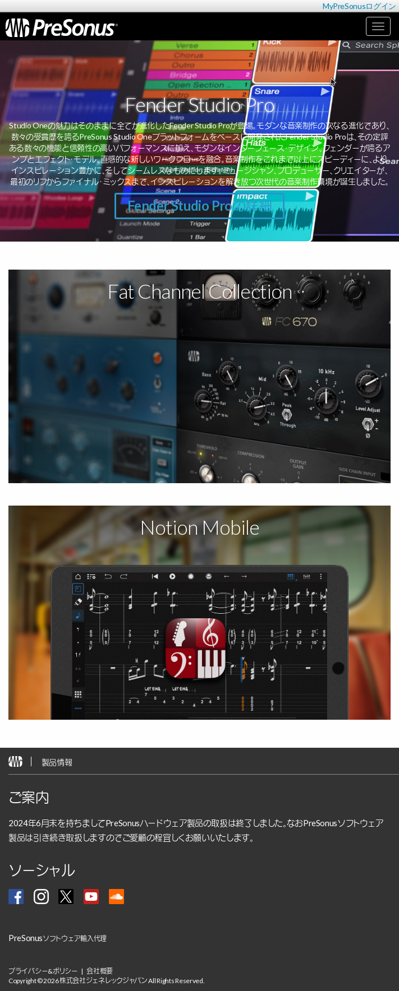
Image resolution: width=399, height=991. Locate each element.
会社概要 (99, 971)
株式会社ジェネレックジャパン (103, 980)
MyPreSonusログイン (359, 6)
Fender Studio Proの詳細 (199, 205)
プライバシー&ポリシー (43, 971)
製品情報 (57, 762)
